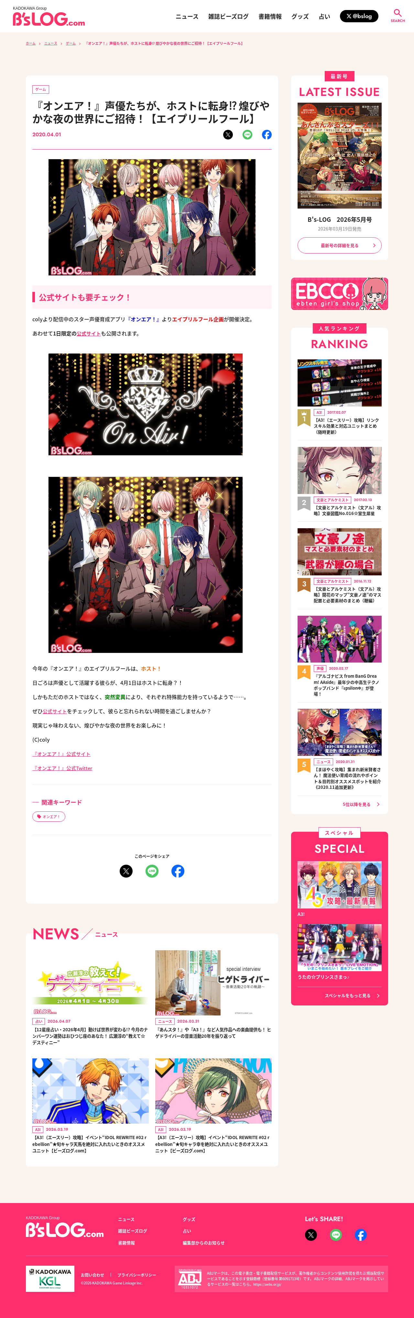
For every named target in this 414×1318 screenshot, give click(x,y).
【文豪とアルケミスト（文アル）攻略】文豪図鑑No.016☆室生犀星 (348, 515)
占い (324, 16)
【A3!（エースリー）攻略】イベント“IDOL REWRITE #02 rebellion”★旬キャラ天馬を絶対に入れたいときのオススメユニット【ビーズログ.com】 (90, 1151)
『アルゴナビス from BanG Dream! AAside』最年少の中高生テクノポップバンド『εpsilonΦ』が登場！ (348, 700)
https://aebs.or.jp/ (268, 1284)
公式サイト (90, 334)
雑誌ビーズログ (228, 16)
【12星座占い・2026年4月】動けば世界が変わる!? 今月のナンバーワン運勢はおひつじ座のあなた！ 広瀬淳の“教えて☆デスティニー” (89, 1039)
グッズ (300, 16)
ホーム (31, 43)
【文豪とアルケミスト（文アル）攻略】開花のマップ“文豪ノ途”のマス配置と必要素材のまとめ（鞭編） (348, 606)
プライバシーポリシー (140, 1275)
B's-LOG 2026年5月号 (339, 219)
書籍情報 (270, 16)
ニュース (187, 16)
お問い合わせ (93, 1275)
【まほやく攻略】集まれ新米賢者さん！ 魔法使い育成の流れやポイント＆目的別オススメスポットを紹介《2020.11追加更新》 (348, 794)
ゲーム (74, 43)
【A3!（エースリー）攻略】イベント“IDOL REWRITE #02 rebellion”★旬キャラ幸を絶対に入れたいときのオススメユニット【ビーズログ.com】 (213, 1151)
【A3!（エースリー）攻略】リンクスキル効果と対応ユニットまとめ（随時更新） (348, 427)
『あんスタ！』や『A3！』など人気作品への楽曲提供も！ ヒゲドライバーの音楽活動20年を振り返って (213, 1039)
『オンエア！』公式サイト (63, 754)
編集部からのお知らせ (205, 1242)
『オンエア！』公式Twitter (64, 768)
